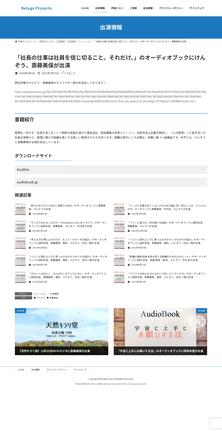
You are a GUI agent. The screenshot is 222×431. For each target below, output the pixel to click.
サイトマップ (80, 369)
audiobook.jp (27, 182)
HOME (21, 369)
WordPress (92, 384)
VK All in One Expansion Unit (133, 384)
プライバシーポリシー (56, 369)
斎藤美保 (54, 297)
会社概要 (35, 369)
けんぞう (41, 297)
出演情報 (54, 293)
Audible (23, 169)
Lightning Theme (110, 384)
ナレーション (40, 293)
